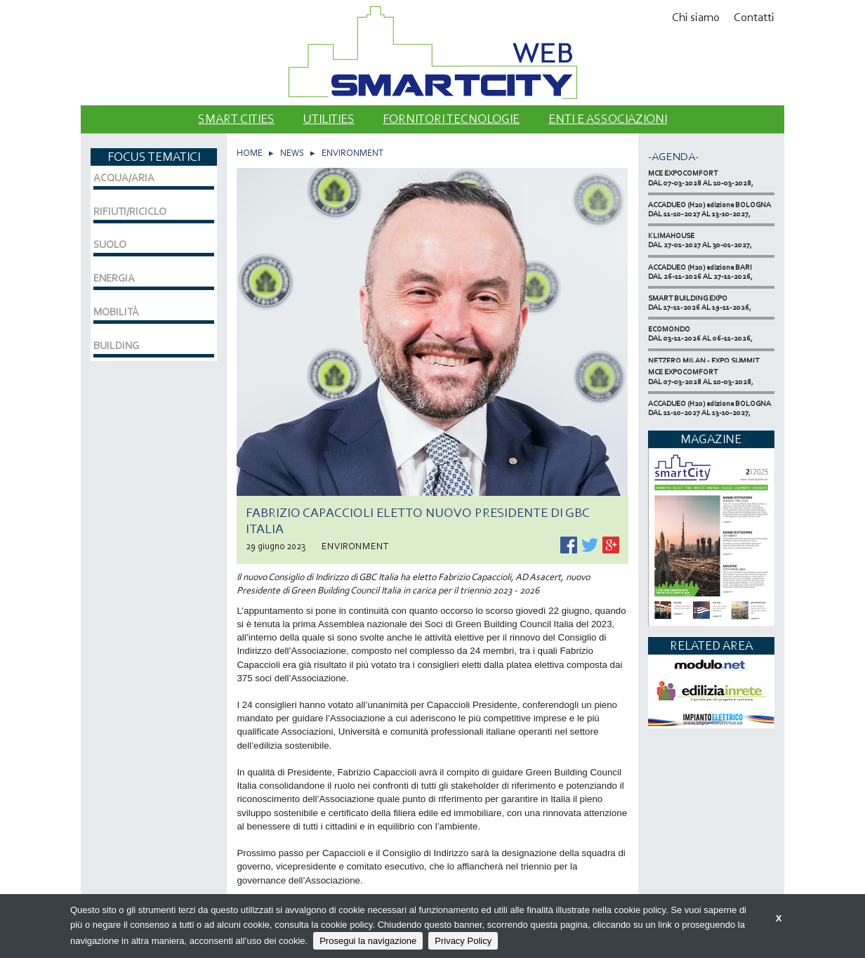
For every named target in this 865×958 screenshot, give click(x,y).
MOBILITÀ (116, 312)
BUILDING (116, 345)
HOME (250, 152)
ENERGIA (114, 278)
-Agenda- (673, 156)
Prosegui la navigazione (367, 941)
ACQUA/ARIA (123, 177)
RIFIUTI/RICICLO (129, 211)
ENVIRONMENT (352, 152)
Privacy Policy (463, 941)
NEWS (292, 152)
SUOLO (109, 244)
